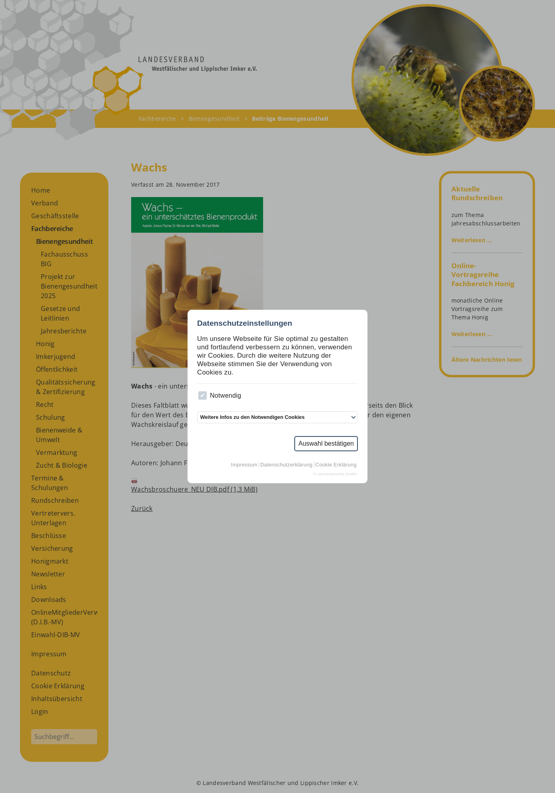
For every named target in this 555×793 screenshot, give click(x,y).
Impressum (244, 465)
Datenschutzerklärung (286, 465)
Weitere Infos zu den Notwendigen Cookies (252, 417)
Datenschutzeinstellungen (244, 323)
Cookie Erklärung (336, 465)
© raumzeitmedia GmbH (335, 474)
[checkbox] (202, 395)
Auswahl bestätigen (326, 443)
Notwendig (219, 395)
